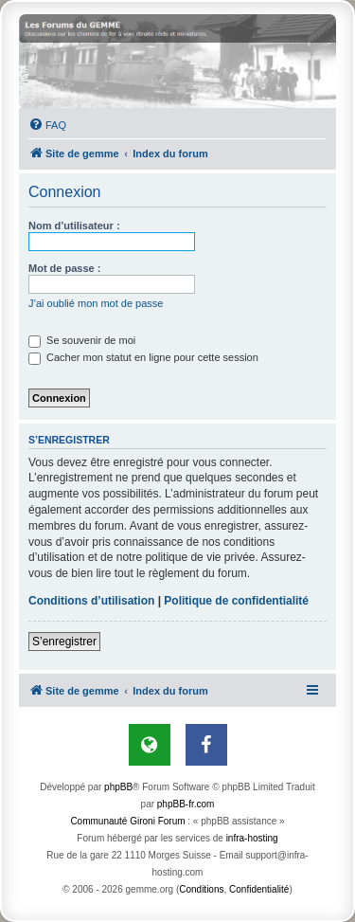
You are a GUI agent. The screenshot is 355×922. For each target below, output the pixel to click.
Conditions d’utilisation (91, 600)
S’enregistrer (64, 641)
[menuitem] (47, 125)
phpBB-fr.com (186, 804)
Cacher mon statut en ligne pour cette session (143, 357)
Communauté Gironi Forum (127, 821)
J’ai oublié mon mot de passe (95, 303)
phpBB (118, 787)
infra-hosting (252, 838)
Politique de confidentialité (236, 600)
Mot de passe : (64, 268)
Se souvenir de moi (81, 340)
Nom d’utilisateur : (74, 225)
